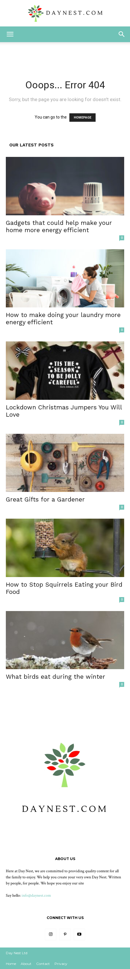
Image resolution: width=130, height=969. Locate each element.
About (26, 963)
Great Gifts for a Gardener (45, 499)
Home (11, 963)
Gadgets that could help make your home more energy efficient (59, 226)
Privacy (61, 963)
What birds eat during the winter (55, 676)
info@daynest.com (36, 895)
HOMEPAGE (82, 117)
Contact (43, 963)
